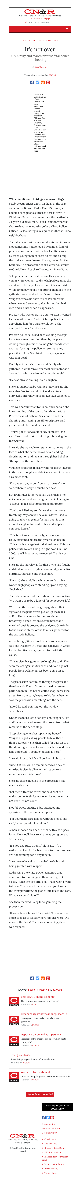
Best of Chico (50, 1143)
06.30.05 (26, 1062)
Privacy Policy (51, 1168)
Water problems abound (35, 1072)
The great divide (21, 1055)
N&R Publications (52, 1152)
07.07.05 (33, 40)
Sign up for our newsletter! (40, 1094)
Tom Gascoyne (41, 67)
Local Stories (45, 40)
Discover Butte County (55, 1148)
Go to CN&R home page (40, 18)
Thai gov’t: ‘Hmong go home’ (38, 996)
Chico (24, 40)
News (55, 40)
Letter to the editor (51, 1128)
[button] (67, 29)
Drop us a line (48, 1124)
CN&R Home (50, 1139)
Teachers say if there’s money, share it (44, 1013)
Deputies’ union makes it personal (41, 1034)
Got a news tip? (49, 1132)
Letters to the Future (54, 1164)
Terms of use (50, 1173)
